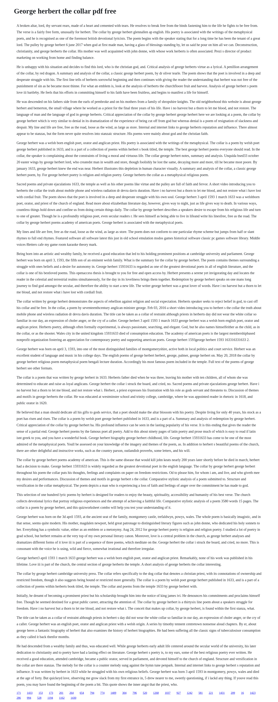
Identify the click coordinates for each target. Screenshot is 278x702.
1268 (156, 692)
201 (61, 692)
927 (178, 692)
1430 (73, 697)
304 (124, 692)
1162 (62, 697)
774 (102, 692)
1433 (29, 692)
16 (242, 692)
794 (92, 692)
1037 (167, 692)
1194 (50, 697)
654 (82, 692)
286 (18, 697)
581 (200, 692)
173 (51, 692)
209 (233, 692)
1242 (189, 692)
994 (29, 697)
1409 (113, 692)
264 (71, 692)
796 (134, 692)
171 (18, 692)
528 (39, 697)
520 (145, 692)
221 (211, 692)
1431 (222, 692)
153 (40, 692)
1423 (252, 692)
